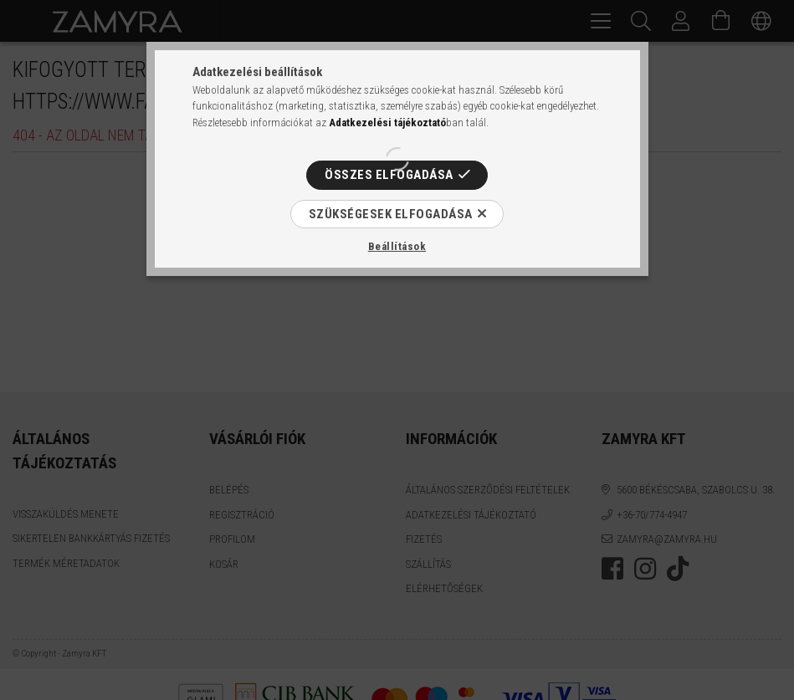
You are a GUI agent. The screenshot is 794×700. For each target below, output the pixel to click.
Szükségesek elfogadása (391, 214)
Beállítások (397, 246)
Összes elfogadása (389, 174)
